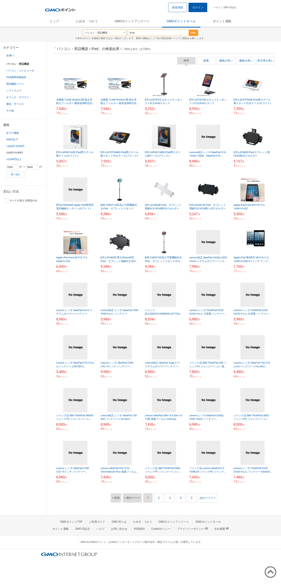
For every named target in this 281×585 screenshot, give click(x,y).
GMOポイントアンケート (132, 21)
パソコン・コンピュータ (20, 70)
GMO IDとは (119, 521)
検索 (193, 32)
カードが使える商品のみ (21, 200)
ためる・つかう (87, 21)
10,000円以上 (13, 159)
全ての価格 (12, 132)
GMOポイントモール (181, 21)
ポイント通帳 (222, 21)
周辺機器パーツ (15, 83)
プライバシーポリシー (192, 528)
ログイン (197, 7)
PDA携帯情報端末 (16, 77)
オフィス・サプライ (17, 97)
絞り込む (15, 174)
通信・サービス (15, 104)
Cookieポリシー (161, 528)
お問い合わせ (119, 528)
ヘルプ (216, 7)
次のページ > (207, 497)
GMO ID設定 (229, 7)
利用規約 (139, 528)
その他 (10, 110)
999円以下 (12, 139)
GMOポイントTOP (71, 521)
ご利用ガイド (97, 521)
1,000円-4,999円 (15, 146)
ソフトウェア (13, 90)
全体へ (10, 55)
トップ (54, 21)
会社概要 (221, 528)
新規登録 (177, 7)
